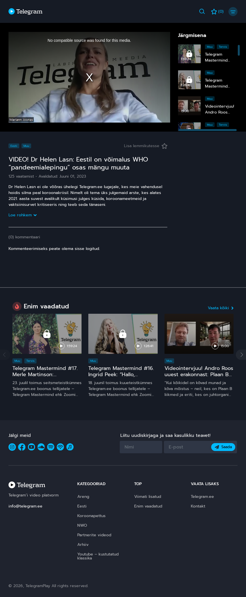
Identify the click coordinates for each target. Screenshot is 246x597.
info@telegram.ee (25, 506)
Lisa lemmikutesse (145, 146)
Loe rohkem (22, 215)
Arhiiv (83, 545)
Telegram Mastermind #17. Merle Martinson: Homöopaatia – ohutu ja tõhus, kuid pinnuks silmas (45, 377)
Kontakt (198, 506)
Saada (223, 447)
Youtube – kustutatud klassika (98, 556)
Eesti (13, 146)
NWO (82, 525)
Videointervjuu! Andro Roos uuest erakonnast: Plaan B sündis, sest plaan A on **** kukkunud (198, 377)
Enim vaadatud (148, 506)
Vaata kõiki (221, 308)
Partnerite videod (94, 535)
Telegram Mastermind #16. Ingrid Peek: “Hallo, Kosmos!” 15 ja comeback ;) (122, 374)
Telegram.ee (202, 497)
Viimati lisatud (147, 497)
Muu (210, 47)
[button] (241, 355)
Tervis (223, 47)
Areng (83, 497)
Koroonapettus (91, 516)
